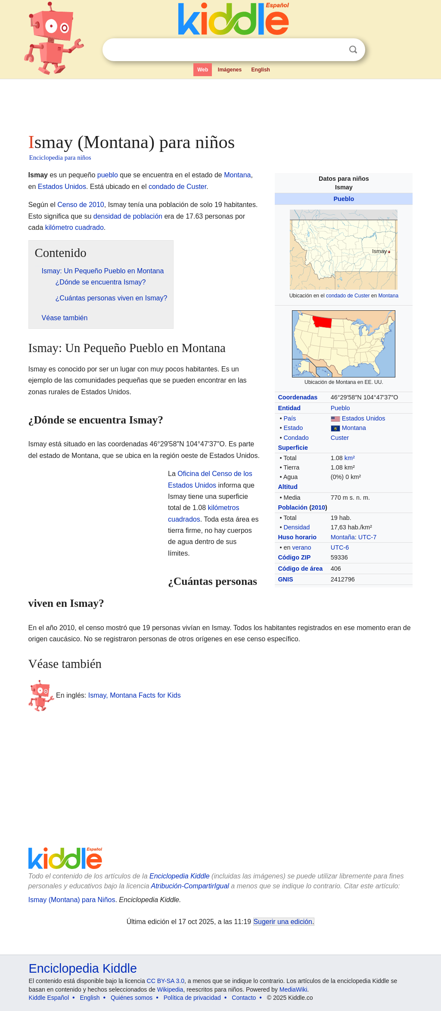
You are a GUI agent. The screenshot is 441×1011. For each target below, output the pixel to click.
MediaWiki (293, 989)
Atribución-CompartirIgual (190, 886)
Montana (388, 296)
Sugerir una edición (283, 921)
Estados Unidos (363, 418)
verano (301, 547)
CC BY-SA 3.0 (165, 980)
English (261, 70)
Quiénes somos (131, 997)
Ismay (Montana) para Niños (71, 899)
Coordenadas (297, 397)
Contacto (244, 997)
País (289, 418)
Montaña (343, 537)
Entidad (289, 408)
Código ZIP (294, 557)
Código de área (300, 568)
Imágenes (230, 70)
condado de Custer (348, 296)
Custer (340, 437)
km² (350, 457)
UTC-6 (340, 547)
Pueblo (343, 198)
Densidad (296, 527)
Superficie (293, 447)
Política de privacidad (192, 997)
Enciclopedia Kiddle (179, 876)
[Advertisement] (220, 103)
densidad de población (127, 216)
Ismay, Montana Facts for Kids (134, 695)
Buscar (353, 49)
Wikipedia (170, 989)
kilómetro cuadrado (74, 227)
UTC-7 (367, 537)
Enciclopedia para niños (60, 157)
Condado (295, 437)
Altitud (288, 486)
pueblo (107, 175)
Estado (293, 427)
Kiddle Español (49, 997)
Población (292, 507)
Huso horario (297, 537)
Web (202, 70)
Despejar (335, 50)
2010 (318, 507)
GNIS (285, 579)
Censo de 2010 (80, 204)
